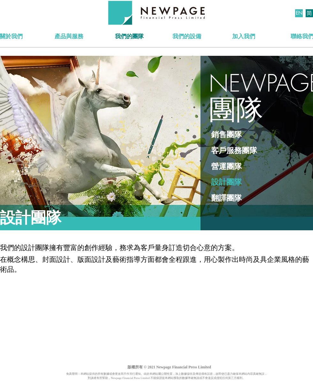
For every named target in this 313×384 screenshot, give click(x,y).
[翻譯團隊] (259, 198)
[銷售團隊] (258, 135)
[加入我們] (243, 36)
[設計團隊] (233, 182)
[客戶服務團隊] (254, 151)
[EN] (299, 13)
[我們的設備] (187, 36)
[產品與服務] (68, 36)
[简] (309, 13)
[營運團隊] (239, 167)
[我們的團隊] (129, 36)
